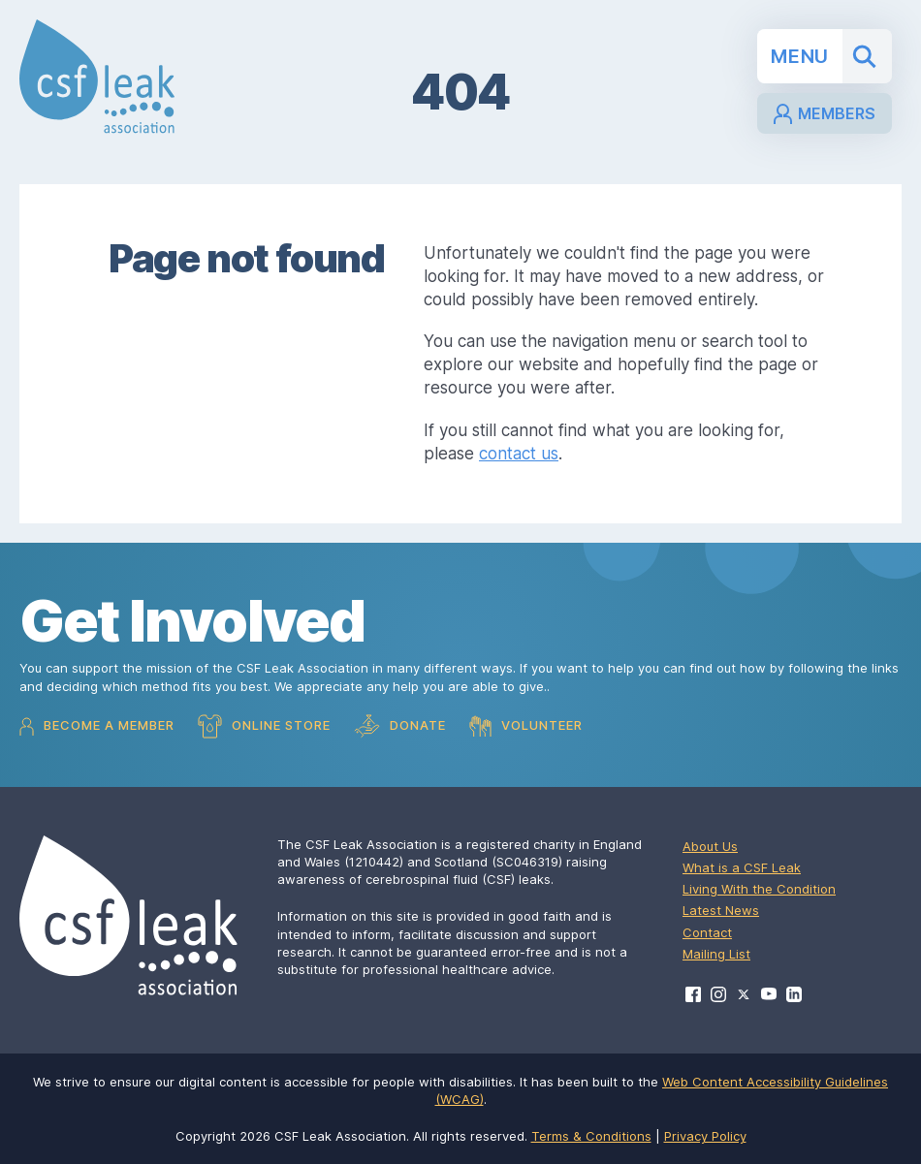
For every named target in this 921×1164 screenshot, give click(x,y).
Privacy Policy (705, 1136)
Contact (707, 932)
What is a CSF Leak (742, 867)
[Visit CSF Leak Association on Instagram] (718, 994)
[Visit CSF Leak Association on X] (743, 995)
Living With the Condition (759, 889)
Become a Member (97, 726)
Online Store (264, 726)
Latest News (721, 910)
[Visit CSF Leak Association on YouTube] (768, 994)
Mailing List (716, 953)
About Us (710, 846)
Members (824, 114)
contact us (518, 453)
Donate (400, 726)
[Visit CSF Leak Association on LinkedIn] (794, 994)
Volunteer (526, 726)
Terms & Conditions (591, 1136)
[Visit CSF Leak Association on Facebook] (693, 994)
